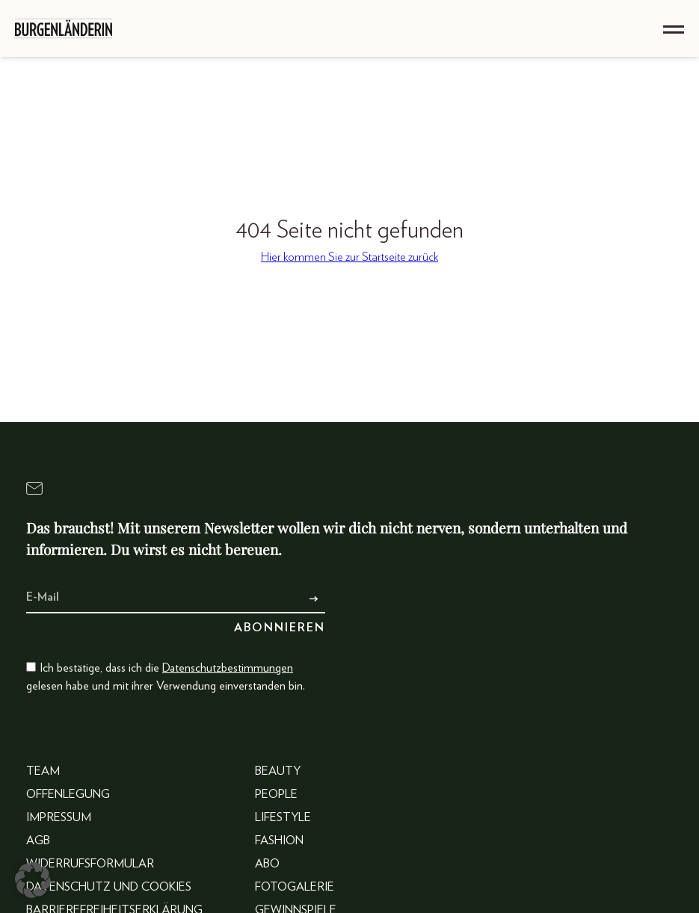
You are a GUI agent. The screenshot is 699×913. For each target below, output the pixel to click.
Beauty (278, 771)
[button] (33, 880)
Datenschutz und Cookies (108, 887)
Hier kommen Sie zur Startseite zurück (349, 257)
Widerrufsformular (90, 864)
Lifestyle (283, 817)
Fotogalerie (294, 887)
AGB (38, 841)
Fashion (279, 841)
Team (43, 771)
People (276, 794)
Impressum (58, 817)
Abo (267, 864)
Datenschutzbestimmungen (227, 668)
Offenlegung (68, 794)
